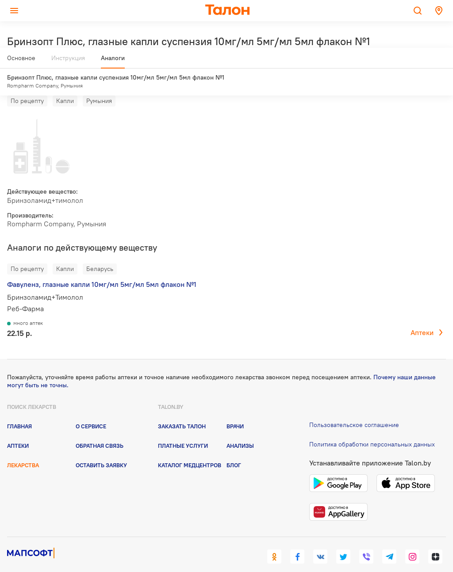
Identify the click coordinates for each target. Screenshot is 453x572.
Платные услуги (183, 429)
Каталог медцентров (189, 448)
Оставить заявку (101, 448)
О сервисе (91, 409)
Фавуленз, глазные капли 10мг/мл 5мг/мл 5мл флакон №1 (101, 267)
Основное (21, 61)
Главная (19, 409)
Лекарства (23, 448)
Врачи (235, 409)
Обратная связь (99, 429)
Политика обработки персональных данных (372, 428)
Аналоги (113, 61)
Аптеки (422, 316)
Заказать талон (182, 409)
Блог (233, 448)
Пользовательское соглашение (354, 408)
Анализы (240, 429)
